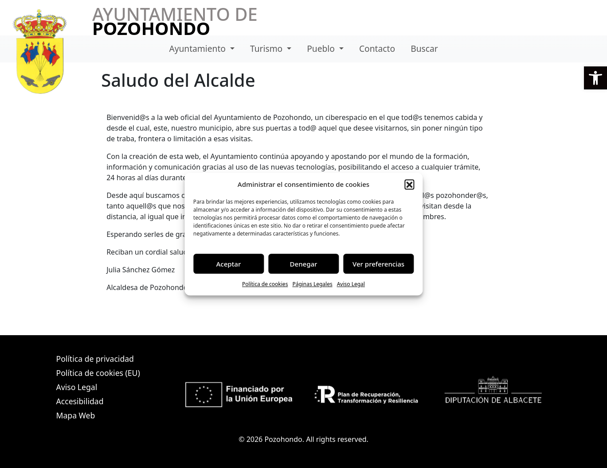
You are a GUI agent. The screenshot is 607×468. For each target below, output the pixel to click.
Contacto (377, 48)
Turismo (267, 48)
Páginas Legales (312, 284)
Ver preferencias (378, 263)
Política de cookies (265, 284)
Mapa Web (75, 415)
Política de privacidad (95, 358)
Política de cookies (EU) (98, 372)
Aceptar (228, 263)
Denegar (303, 263)
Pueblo (322, 48)
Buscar (424, 48)
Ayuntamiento (198, 48)
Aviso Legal (351, 284)
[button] (595, 77)
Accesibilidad (80, 401)
